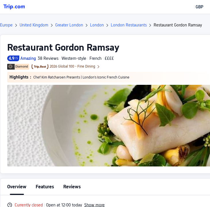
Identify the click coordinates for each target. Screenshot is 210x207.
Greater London (69, 25)
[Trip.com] (14, 6)
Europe (6, 25)
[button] (195, 7)
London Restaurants (129, 25)
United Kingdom (34, 25)
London (97, 25)
